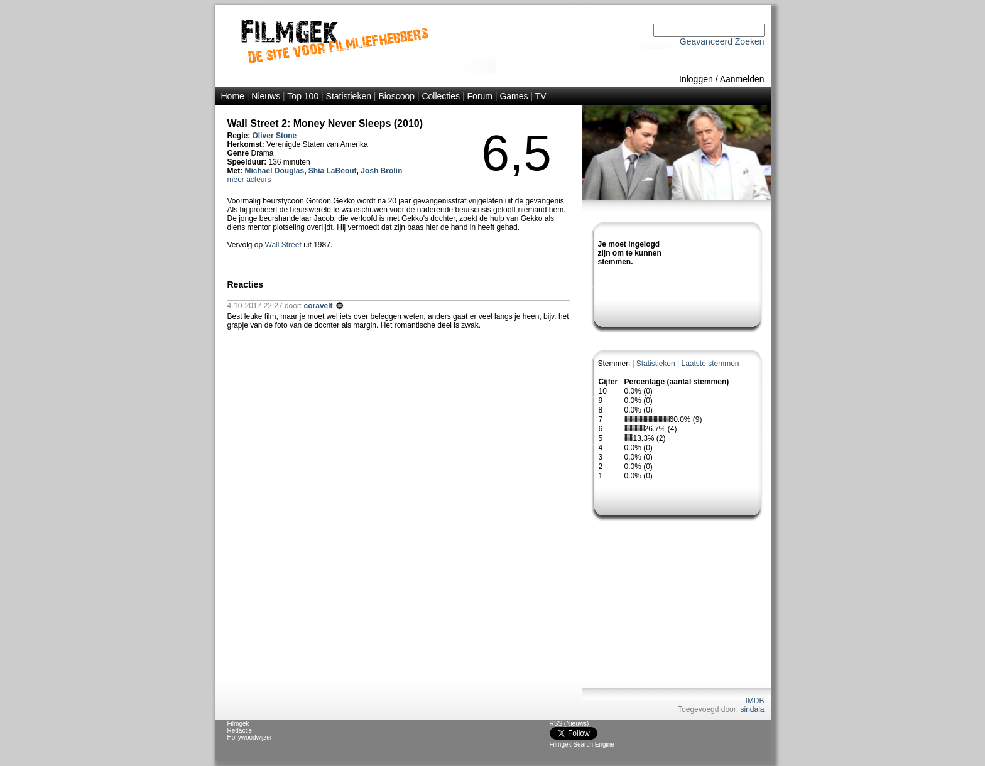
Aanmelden (742, 79)
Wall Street (283, 244)
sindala (752, 709)
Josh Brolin (381, 170)
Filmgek (238, 723)
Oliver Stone (275, 135)
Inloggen (696, 79)
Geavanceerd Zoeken (722, 41)
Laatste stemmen (710, 363)
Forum (480, 96)
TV (541, 96)
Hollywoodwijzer (250, 737)
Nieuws (265, 96)
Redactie (239, 730)
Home (232, 96)
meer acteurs (249, 179)
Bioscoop (396, 96)
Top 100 (302, 96)
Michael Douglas (275, 170)
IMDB (755, 700)
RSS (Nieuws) (569, 723)
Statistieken (348, 96)
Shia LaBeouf (332, 170)
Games (513, 96)
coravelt (319, 305)
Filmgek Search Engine (582, 744)
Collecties (441, 96)
